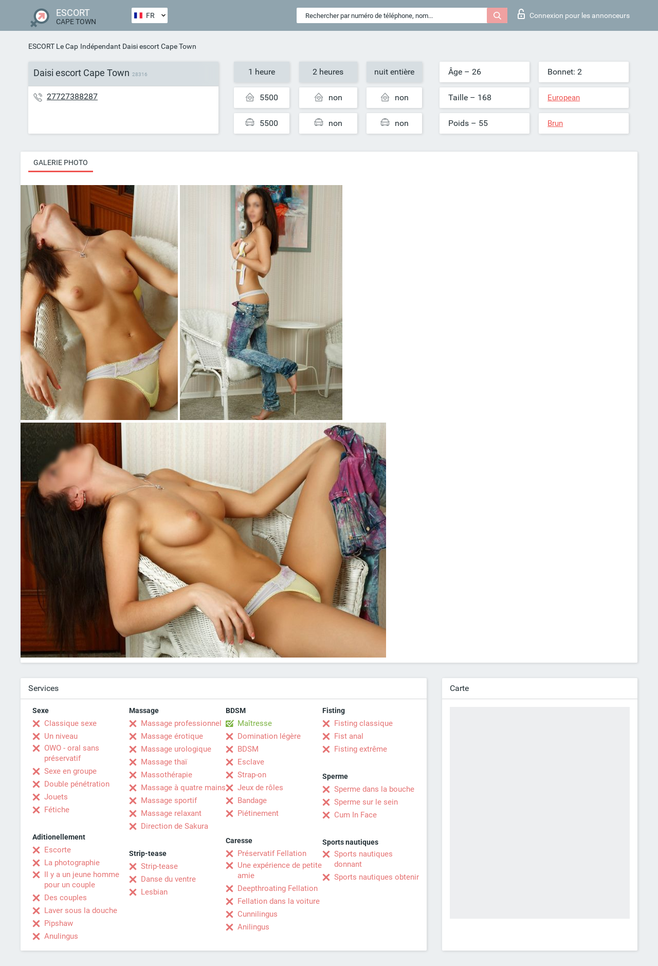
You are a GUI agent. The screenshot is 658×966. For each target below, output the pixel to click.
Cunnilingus (257, 914)
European (563, 97)
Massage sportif (169, 800)
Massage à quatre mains (183, 787)
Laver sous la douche (80, 910)
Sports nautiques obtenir (376, 877)
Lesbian (154, 892)
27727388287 (72, 96)
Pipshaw (58, 923)
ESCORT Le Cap (53, 46)
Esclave (250, 762)
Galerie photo (60, 162)
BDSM (248, 749)
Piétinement (258, 813)
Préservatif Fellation (271, 853)
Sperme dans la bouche (374, 789)
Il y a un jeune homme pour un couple (81, 879)
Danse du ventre (168, 879)
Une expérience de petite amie (279, 870)
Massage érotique (172, 736)
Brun (555, 123)
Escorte (57, 849)
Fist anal (348, 736)
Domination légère (269, 736)
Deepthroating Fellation (277, 888)
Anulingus (61, 936)
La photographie (72, 862)
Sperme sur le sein (366, 802)
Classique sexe (70, 723)
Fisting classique (363, 723)
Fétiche (56, 809)
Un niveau (61, 736)
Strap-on (251, 774)
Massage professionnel (181, 723)
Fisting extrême (360, 749)
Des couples (65, 897)
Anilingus (253, 927)
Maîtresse (254, 723)
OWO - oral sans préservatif (71, 753)
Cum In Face (355, 814)
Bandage (252, 800)
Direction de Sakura (174, 826)
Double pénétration (76, 784)
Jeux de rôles (260, 787)
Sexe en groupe (70, 771)
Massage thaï (164, 762)
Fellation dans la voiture (278, 901)
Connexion (574, 14)
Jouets (56, 796)
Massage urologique (176, 749)
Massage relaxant (171, 813)
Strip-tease (159, 866)
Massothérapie (166, 774)
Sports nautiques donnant (363, 859)
